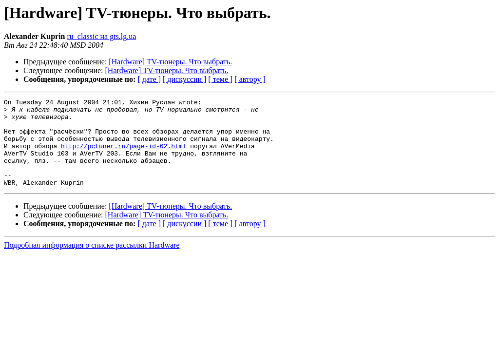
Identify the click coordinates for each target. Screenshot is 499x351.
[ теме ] (220, 79)
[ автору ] (249, 79)
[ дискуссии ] (184, 79)
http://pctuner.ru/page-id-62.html (123, 156)
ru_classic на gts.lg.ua (101, 36)
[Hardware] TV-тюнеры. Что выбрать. (170, 62)
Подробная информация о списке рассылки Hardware (92, 262)
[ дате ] (149, 79)
